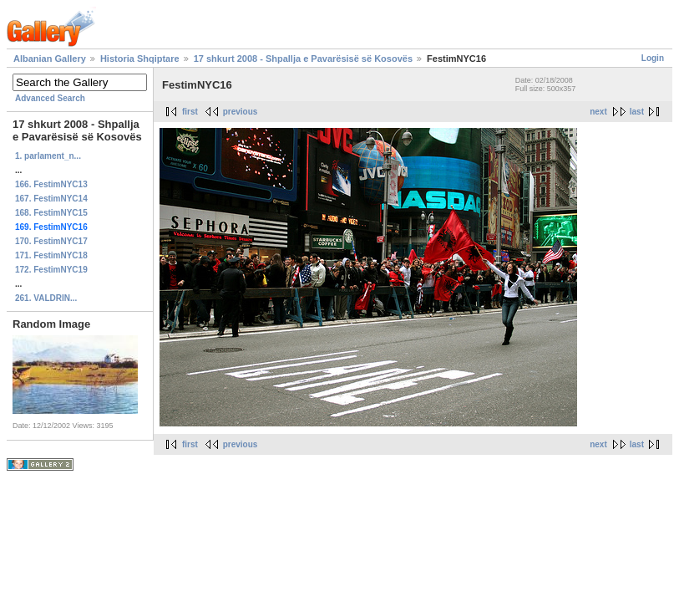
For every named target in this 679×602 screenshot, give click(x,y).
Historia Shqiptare (140, 59)
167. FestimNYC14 (51, 198)
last (637, 111)
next (598, 111)
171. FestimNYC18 (51, 255)
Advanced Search (50, 98)
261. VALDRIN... (46, 298)
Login (652, 58)
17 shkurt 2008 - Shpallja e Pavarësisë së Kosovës (303, 59)
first (190, 111)
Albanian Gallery (49, 59)
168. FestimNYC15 (51, 212)
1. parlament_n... (48, 156)
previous (240, 111)
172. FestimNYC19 (51, 269)
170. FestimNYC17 (51, 241)
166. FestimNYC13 (51, 184)
